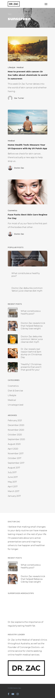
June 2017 (13, 477)
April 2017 (13, 486)
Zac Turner (19, 98)
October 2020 (15, 434)
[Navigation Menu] (46, 4)
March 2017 (13, 491)
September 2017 (16, 463)
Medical (20, 67)
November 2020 (16, 430)
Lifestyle (11, 67)
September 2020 (16, 439)
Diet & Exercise (15, 390)
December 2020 (16, 425)
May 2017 (12, 482)
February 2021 (15, 420)
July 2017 (12, 472)
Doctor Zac (19, 168)
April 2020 (13, 449)
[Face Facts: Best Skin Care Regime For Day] (27, 191)
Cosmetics (12, 210)
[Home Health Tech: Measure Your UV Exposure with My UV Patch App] (27, 122)
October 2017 (14, 458)
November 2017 (15, 453)
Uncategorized (15, 405)
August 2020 (14, 444)
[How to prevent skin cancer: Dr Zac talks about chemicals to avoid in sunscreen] (27, 48)
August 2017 (14, 467)
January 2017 (14, 496)
